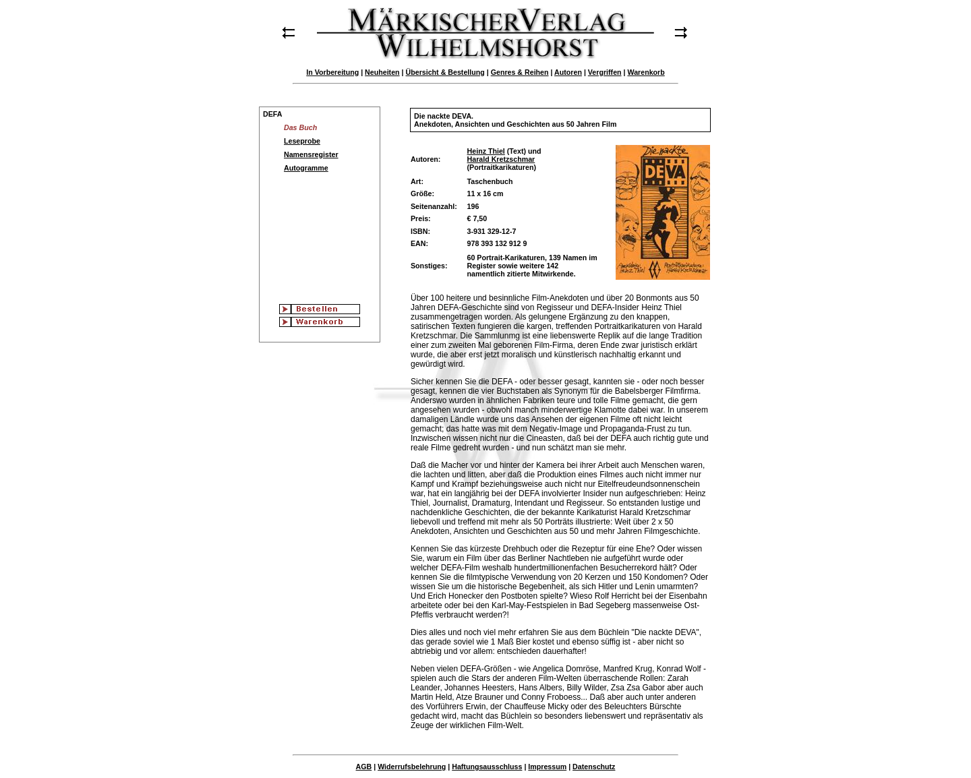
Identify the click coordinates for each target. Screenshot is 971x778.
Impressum (547, 766)
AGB (364, 766)
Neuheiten (382, 72)
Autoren (568, 72)
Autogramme (306, 168)
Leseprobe (302, 141)
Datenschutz (593, 766)
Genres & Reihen (520, 72)
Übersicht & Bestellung (445, 72)
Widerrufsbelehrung (412, 766)
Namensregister (311, 154)
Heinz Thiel (486, 151)
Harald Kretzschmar (501, 159)
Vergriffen (605, 72)
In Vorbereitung (332, 72)
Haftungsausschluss (487, 766)
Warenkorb (645, 72)
